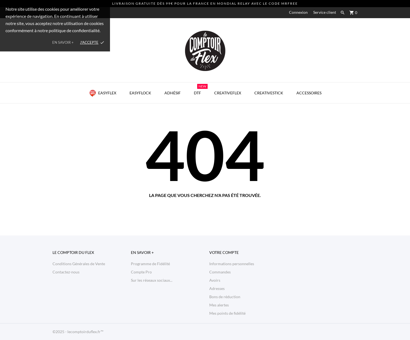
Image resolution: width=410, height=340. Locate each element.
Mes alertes (219, 305)
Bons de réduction (224, 296)
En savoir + (63, 42)
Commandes (220, 272)
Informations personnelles (231, 263)
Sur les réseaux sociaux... (151, 280)
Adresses (217, 288)
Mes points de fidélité (227, 313)
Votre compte (224, 252)
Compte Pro (141, 272)
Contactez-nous (66, 272)
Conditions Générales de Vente (79, 263)
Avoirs (214, 280)
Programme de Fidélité (150, 263)
